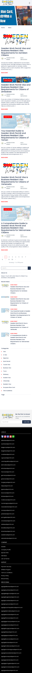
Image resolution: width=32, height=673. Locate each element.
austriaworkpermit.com (7, 444)
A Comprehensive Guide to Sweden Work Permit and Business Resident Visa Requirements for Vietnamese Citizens (15, 228)
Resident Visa (7, 384)
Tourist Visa (6, 364)
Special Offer (5, 552)
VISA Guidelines (7, 390)
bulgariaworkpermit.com (8, 451)
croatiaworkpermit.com (7, 454)
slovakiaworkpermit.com (8, 528)
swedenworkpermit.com (8, 535)
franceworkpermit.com (7, 472)
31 (9, 259)
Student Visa (7, 377)
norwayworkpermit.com (8, 510)
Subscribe (26, 422)
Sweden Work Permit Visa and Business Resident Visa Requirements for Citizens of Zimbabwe (15, 88)
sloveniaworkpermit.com (8, 531)
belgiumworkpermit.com (8, 447)
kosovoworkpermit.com (7, 493)
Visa (4, 351)
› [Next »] (15, 259)
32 (12, 259)
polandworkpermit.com (7, 514)
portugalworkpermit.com (8, 517)
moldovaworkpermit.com (8, 500)
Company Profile (6, 549)
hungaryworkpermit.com (8, 482)
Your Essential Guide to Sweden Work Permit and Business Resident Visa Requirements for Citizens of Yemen (15, 135)
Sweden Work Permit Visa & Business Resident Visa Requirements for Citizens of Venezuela (15, 180)
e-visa (5, 355)
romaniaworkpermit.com (8, 521)
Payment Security (6, 566)
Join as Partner (5, 559)
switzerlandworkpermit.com (9, 538)
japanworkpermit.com (7, 489)
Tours (5, 371)
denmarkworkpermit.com (8, 465)
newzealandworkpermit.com (9, 507)
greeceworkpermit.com (7, 479)
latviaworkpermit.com (7, 496)
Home (3, 27)
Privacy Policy (5, 575)
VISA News (4, 556)
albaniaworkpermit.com (8, 440)
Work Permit (7, 36)
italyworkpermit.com (7, 486)
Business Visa (7, 368)
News (9, 27)
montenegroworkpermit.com (9, 503)
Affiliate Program (6, 569)
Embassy (5, 374)
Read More (4, 73)
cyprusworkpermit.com (7, 458)
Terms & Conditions (6, 572)
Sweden (3, 546)
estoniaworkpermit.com (8, 468)
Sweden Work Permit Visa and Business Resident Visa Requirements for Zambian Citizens (15, 52)
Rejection (6, 358)
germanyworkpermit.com (8, 475)
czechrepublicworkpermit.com (9, 461)
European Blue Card (9, 387)
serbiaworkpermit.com (7, 524)
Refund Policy (5, 578)
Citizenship (6, 381)
